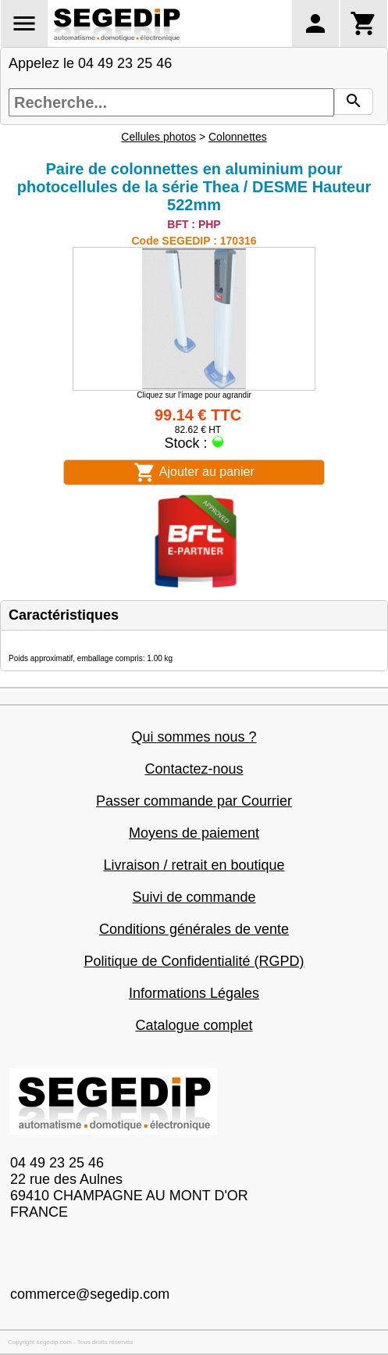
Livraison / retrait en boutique (193, 865)
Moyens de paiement (194, 833)
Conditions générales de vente (194, 929)
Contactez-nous (193, 769)
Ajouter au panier (193, 472)
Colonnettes (237, 136)
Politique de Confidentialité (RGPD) (194, 961)
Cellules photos (158, 136)
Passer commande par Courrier (194, 801)
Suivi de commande (193, 897)
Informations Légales (194, 993)
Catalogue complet (193, 1025)
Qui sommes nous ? (193, 737)
